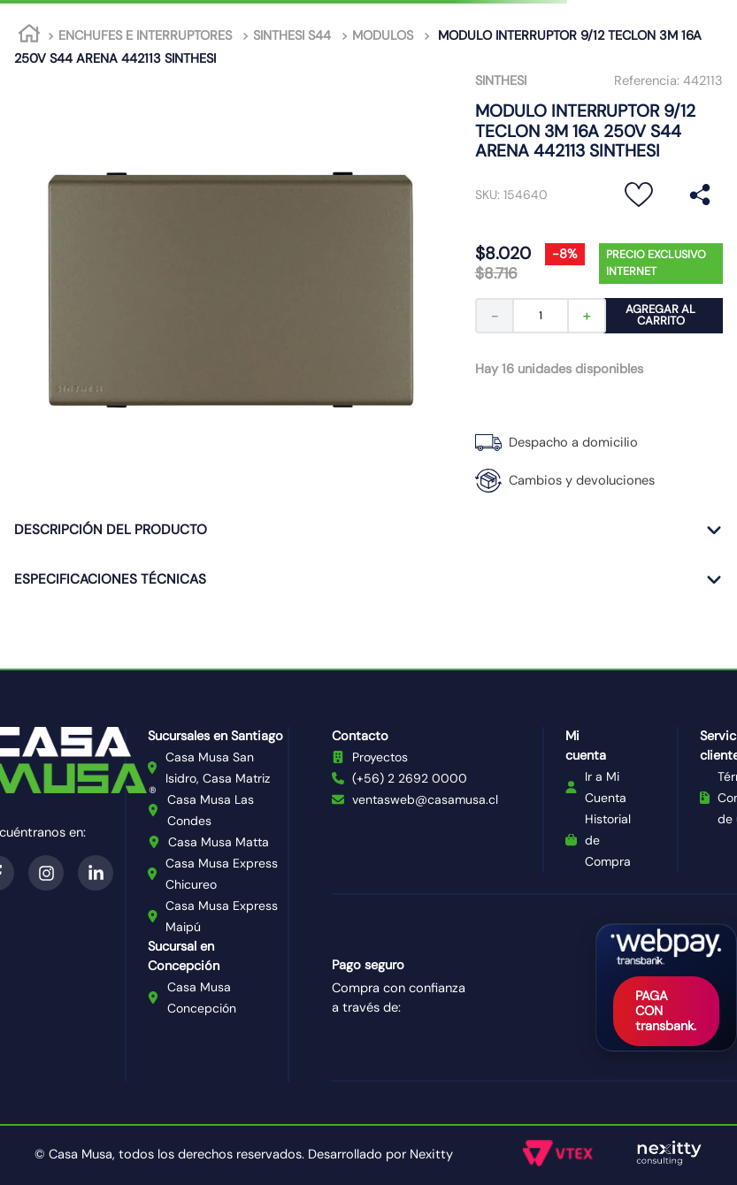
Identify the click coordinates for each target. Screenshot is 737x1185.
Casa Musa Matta (218, 842)
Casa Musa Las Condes (210, 810)
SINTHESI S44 (292, 35)
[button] (700, 195)
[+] (587, 315)
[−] (493, 315)
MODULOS (382, 35)
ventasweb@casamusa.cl (425, 799)
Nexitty (431, 1154)
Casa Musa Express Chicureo (221, 873)
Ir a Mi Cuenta (605, 787)
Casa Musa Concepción (201, 997)
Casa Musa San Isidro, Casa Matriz (217, 767)
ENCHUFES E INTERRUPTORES (145, 35)
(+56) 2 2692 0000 (409, 778)
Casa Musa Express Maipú (221, 916)
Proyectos (380, 757)
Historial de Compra (608, 840)
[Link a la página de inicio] (29, 36)
